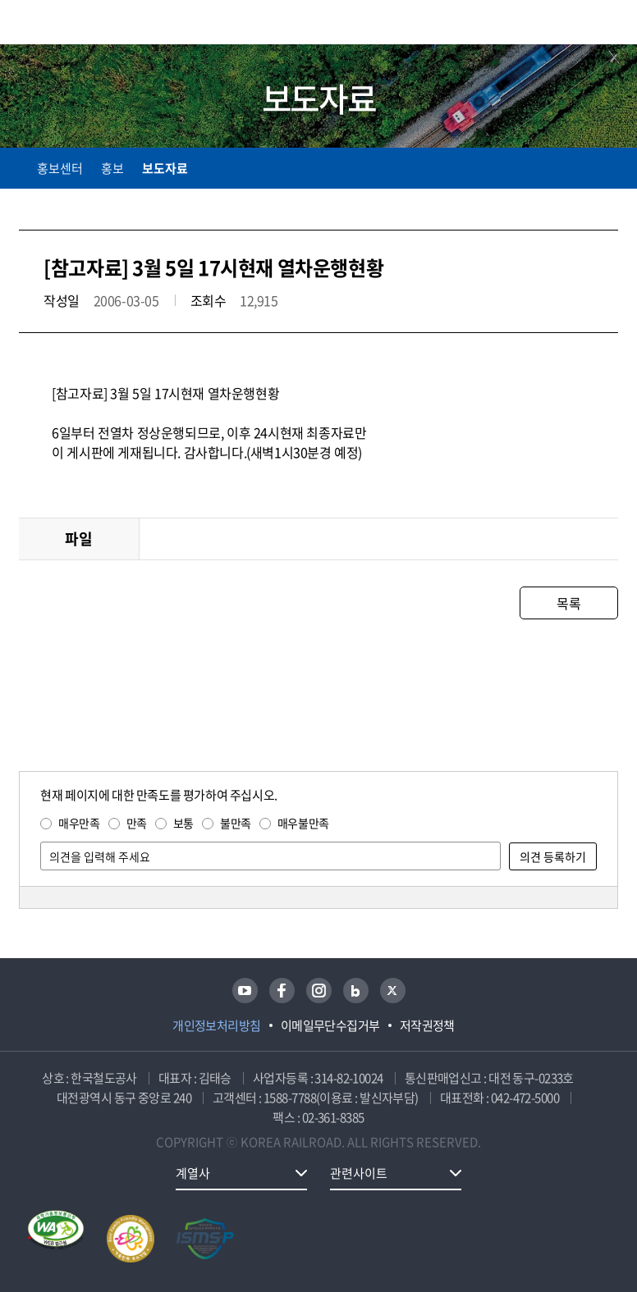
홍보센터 (60, 168)
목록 (568, 603)
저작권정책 (427, 1025)
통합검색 (573, 25)
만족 (136, 822)
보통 (183, 822)
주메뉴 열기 (608, 24)
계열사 (193, 1173)
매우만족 (78, 822)
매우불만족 (303, 822)
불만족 (235, 822)
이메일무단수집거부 (330, 1025)
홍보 (112, 168)
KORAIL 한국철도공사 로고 (83, 22)
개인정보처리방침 (216, 1025)
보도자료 (165, 168)
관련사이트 (358, 1173)
